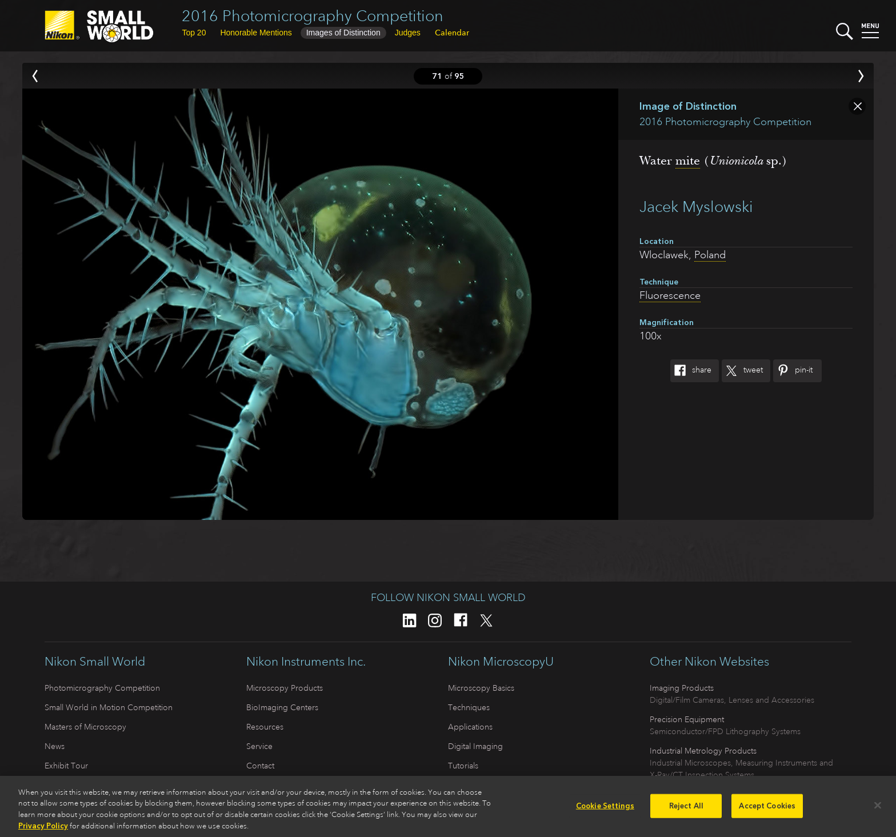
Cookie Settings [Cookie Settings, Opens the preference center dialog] (605, 809)
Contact (260, 765)
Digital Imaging (475, 746)
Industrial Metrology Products (703, 751)
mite (687, 160)
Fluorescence (670, 295)
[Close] (877, 809)
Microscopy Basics (481, 688)
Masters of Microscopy (85, 727)
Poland (710, 255)
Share (690, 370)
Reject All (686, 809)
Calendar (452, 32)
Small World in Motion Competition (109, 707)
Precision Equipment (687, 719)
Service (259, 746)
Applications (470, 727)
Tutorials (463, 765)
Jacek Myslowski (696, 206)
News (55, 746)
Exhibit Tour (66, 765)
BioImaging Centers (282, 707)
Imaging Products (682, 688)
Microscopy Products (284, 688)
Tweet (742, 370)
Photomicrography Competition (102, 688)
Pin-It (793, 370)
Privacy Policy (43, 830)
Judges (408, 32)
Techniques (469, 707)
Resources (264, 727)
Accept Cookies (767, 809)
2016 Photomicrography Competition (312, 15)
